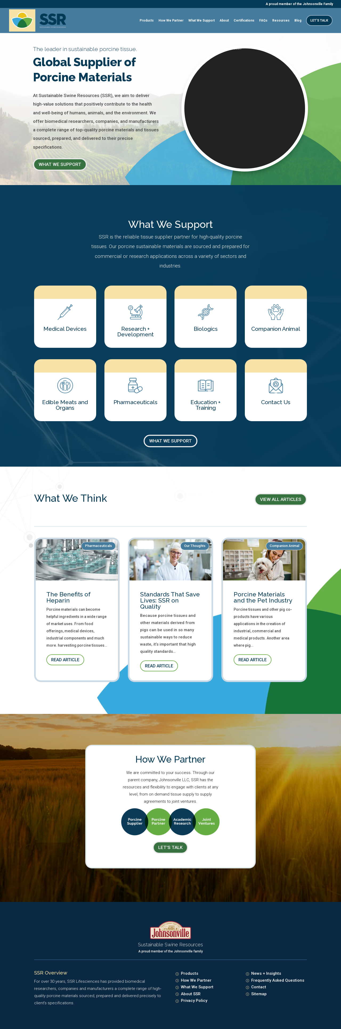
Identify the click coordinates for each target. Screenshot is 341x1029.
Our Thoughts (194, 546)
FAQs (263, 20)
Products (147, 20)
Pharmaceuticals (98, 546)
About (224, 20)
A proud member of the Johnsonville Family (299, 4)
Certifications (244, 20)
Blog (297, 20)
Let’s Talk (319, 20)
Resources (281, 20)
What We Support (201, 20)
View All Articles (280, 499)
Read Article (65, 659)
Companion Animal (284, 546)
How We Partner (171, 20)
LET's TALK (170, 847)
